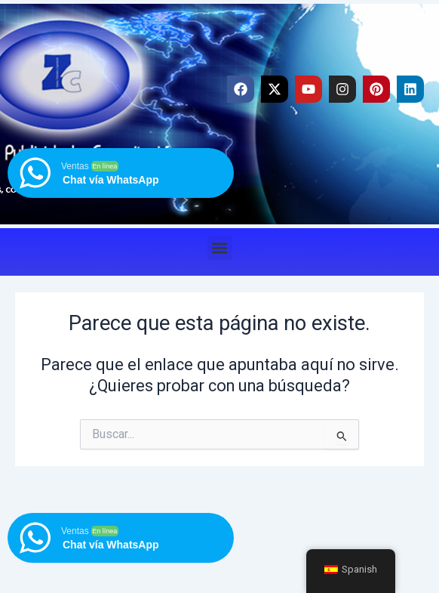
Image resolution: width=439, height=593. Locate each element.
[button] (219, 248)
